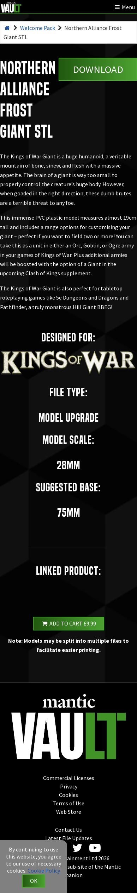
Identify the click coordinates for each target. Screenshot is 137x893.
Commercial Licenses (68, 777)
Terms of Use (68, 803)
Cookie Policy (44, 870)
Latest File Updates (68, 838)
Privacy (68, 786)
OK (33, 880)
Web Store (68, 811)
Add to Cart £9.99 (68, 623)
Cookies (68, 794)
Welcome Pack (37, 27)
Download (98, 69)
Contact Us (68, 829)
